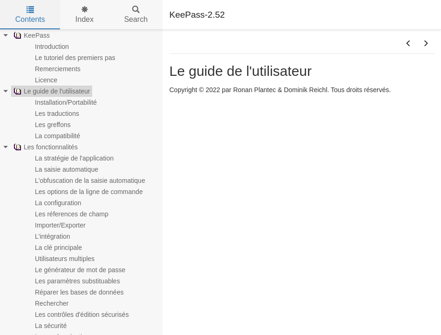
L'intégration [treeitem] (46, 236)
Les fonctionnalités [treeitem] (45, 147)
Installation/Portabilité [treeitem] (60, 102)
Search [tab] (136, 14)
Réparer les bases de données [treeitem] (73, 292)
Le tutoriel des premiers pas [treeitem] (69, 57)
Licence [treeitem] (40, 80)
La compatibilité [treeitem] (51, 135)
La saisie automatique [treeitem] (60, 169)
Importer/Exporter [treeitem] (54, 225)
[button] (408, 43)
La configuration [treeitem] (52, 202)
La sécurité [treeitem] (45, 325)
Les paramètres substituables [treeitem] (71, 281)
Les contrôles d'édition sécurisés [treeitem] (76, 314)
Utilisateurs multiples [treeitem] (58, 258)
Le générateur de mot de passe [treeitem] (74, 269)
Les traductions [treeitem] (51, 113)
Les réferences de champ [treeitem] (65, 214)
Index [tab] (84, 14)
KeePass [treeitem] (31, 35)
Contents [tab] (30, 14)
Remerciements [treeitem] (51, 68)
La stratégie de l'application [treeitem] (68, 158)
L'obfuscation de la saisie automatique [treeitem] (84, 180)
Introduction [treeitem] (46, 46)
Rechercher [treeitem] (45, 303)
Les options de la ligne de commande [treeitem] (83, 191)
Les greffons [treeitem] (47, 124)
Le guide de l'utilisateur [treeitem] (51, 91)
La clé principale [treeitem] (52, 247)
